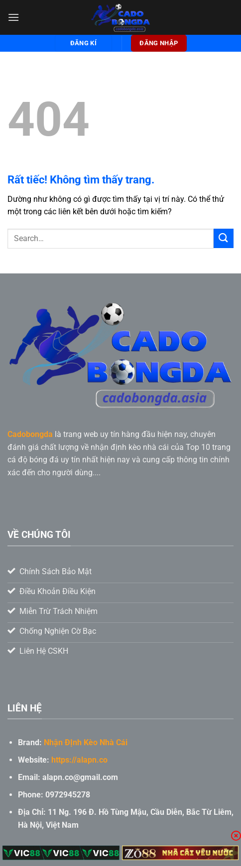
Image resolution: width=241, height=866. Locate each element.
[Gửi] (224, 238)
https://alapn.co (79, 760)
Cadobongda (30, 434)
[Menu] (13, 17)
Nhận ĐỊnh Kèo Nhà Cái (85, 742)
